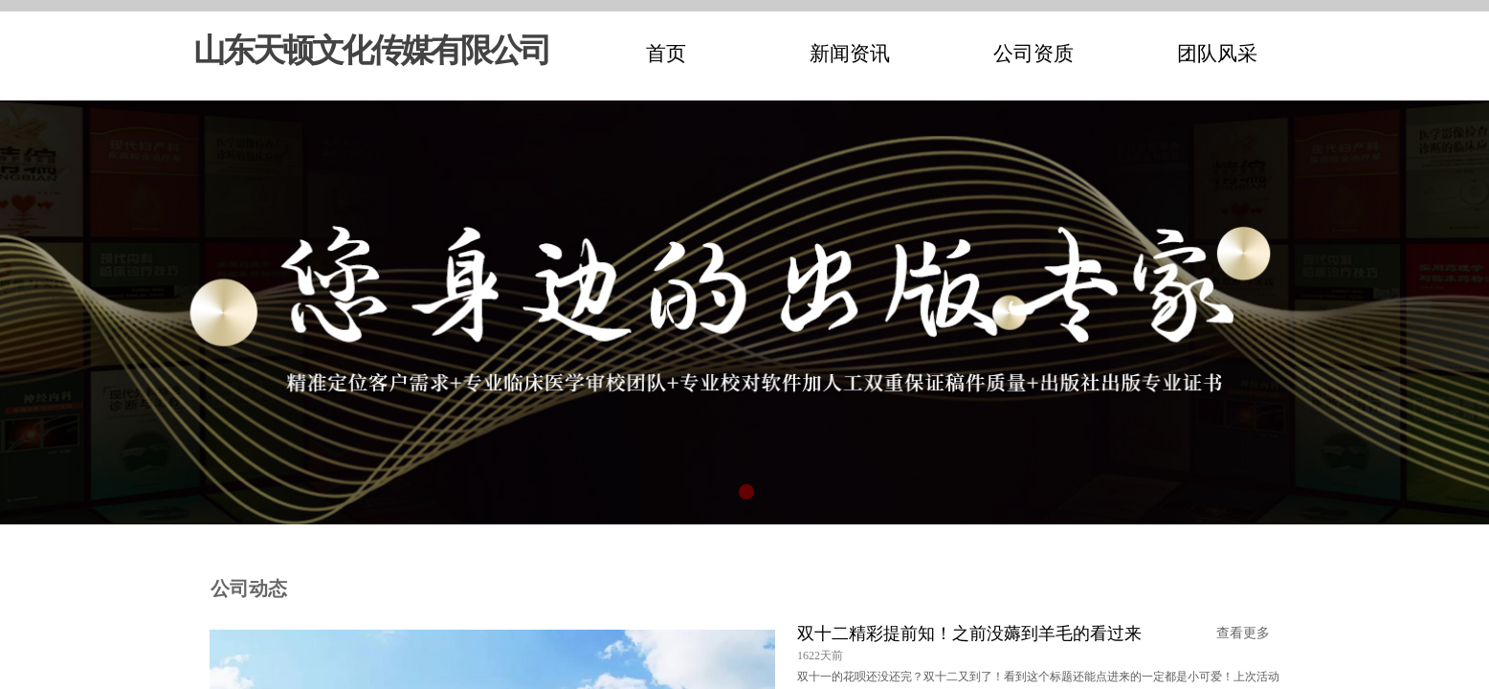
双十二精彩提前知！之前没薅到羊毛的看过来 (969, 633)
